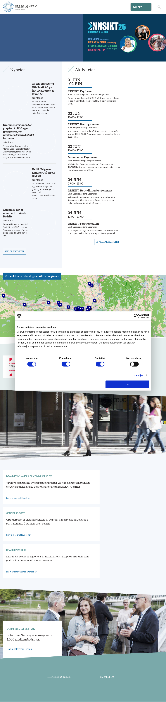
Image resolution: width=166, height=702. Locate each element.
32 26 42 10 (72, 680)
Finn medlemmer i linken (19, 590)
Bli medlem (107, 619)
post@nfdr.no (78, 684)
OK (127, 384)
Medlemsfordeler (59, 619)
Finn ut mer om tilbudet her (73, 513)
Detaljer (139, 375)
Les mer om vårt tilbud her (19, 513)
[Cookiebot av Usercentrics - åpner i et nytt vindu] (136, 316)
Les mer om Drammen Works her (131, 513)
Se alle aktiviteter (106, 250)
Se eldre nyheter (15, 250)
